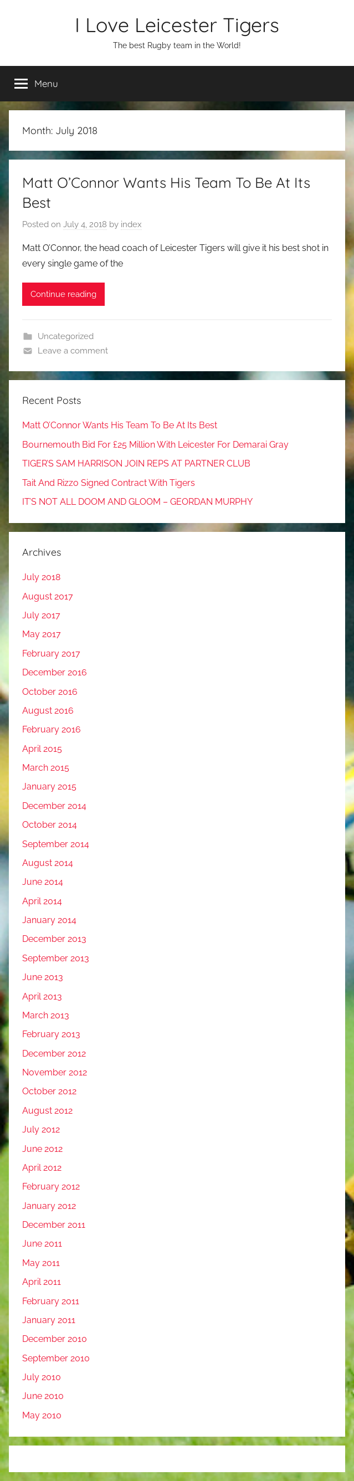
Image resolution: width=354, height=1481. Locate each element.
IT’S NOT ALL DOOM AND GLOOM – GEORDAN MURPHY (137, 501)
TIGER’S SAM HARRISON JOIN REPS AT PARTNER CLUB (136, 463)
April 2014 (42, 901)
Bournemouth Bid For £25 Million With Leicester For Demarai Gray (155, 444)
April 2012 (41, 1167)
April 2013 (42, 996)
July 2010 (41, 1377)
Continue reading (63, 294)
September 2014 (55, 844)
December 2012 (54, 1053)
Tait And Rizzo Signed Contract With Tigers (108, 483)
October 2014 (49, 824)
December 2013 (54, 939)
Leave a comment (73, 351)
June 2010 (43, 1396)
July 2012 (41, 1129)
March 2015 (45, 767)
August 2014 (47, 863)
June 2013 (42, 977)
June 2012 (42, 1149)
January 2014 (49, 920)
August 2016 (48, 710)
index (131, 224)
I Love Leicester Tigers (177, 24)
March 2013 (45, 1015)
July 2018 (41, 577)
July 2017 (41, 615)
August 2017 (47, 596)
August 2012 (47, 1110)
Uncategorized (66, 336)
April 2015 (42, 749)
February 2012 (51, 1186)
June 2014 (42, 882)
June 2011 (42, 1243)
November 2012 (54, 1072)
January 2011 (48, 1320)
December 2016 (54, 672)
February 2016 (51, 729)
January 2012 (49, 1206)
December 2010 (54, 1339)
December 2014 (54, 806)
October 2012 (49, 1091)
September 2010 (56, 1358)
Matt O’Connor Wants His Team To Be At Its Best (119, 425)
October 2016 (50, 691)
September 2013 (55, 958)
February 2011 (50, 1301)
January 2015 (49, 786)
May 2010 (41, 1415)
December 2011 (53, 1224)
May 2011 (41, 1263)
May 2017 (41, 634)
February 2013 (51, 1034)
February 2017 (51, 653)
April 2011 (41, 1282)
